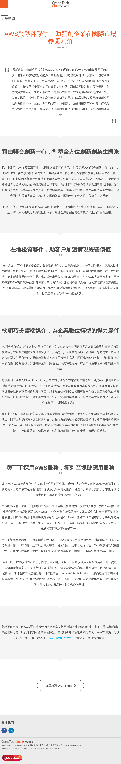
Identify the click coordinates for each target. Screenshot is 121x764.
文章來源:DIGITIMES (59, 685)
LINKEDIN (11, 730)
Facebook (4, 730)
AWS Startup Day (60, 637)
